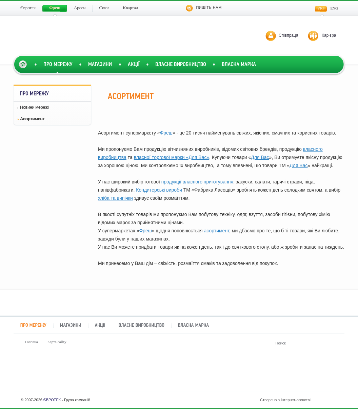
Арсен (150, 372)
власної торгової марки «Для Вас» (171, 157)
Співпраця (288, 35)
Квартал (265, 372)
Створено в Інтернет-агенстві (299, 400)
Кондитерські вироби (159, 190)
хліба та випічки (115, 198)
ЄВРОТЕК (52, 400)
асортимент (216, 230)
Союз (207, 372)
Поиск (333, 343)
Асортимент (32, 118)
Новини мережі (34, 107)
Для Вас (260, 157)
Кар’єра (329, 35)
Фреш (166, 133)
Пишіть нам (203, 7)
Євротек (34, 372)
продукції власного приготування (197, 181)
